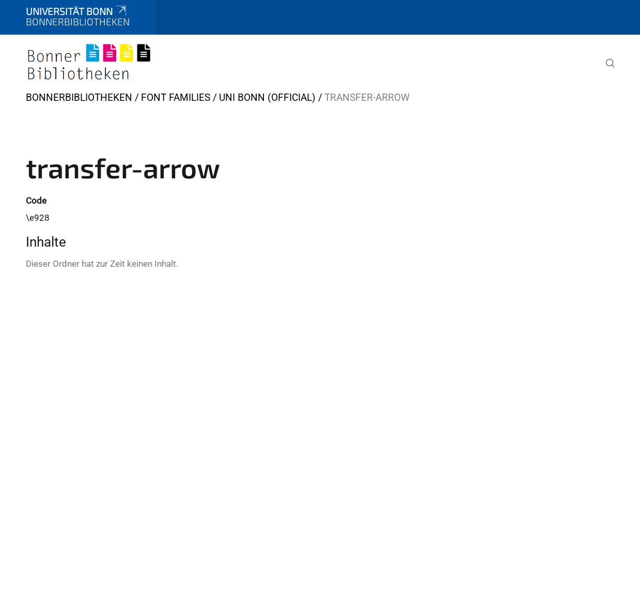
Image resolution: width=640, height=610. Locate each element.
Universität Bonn (77, 11)
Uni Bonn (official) (267, 97)
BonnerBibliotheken (79, 97)
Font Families (175, 97)
